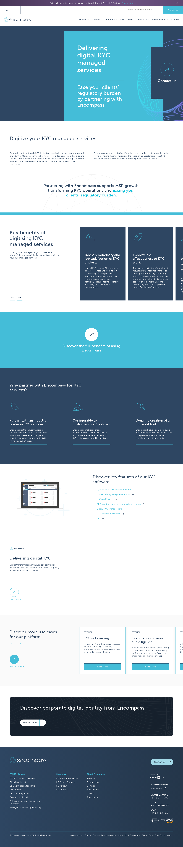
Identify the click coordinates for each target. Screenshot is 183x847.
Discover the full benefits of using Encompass (91, 348)
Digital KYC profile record (109, 509)
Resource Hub (17, 666)
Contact (91, 786)
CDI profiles (15, 789)
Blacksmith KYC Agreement (129, 835)
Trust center (92, 797)
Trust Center (160, 835)
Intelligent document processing (25, 807)
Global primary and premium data (113, 494)
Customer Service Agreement (104, 835)
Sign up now (156, 788)
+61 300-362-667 (159, 813)
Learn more (15, 599)
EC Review (61, 786)
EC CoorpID (62, 789)
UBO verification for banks (22, 786)
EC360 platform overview (22, 778)
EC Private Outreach (66, 782)
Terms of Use (147, 835)
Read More (102, 666)
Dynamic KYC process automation (114, 489)
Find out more (129, 3)
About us (91, 778)
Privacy (88, 835)
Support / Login (10, 10)
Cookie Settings (76, 835)
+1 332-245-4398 (159, 798)
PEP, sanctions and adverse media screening (119, 504)
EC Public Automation (67, 778)
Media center (93, 789)
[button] (12, 298)
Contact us (173, 10)
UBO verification (105, 499)
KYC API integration (19, 793)
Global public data (18, 782)
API (98, 518)
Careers (175, 19)
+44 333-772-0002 (159, 805)
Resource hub (93, 782)
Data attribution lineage (108, 513)
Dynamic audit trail (19, 797)
